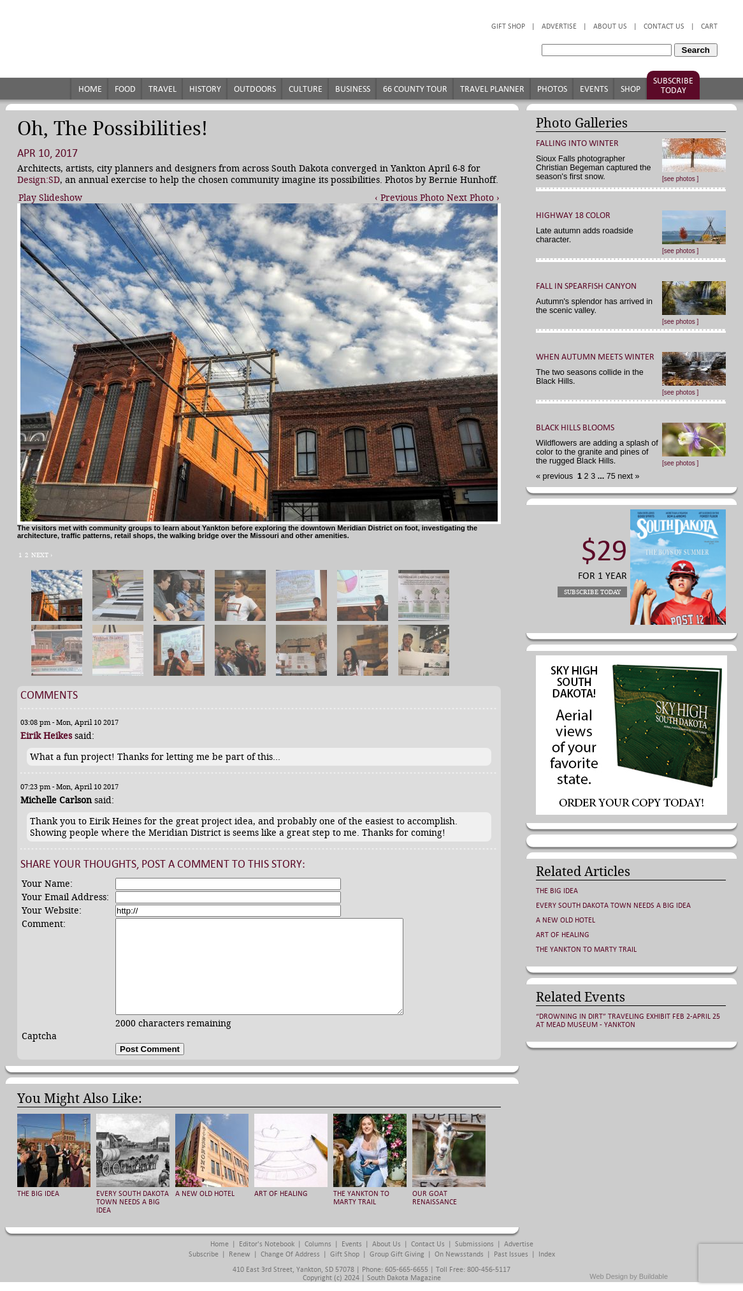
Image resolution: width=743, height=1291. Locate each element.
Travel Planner (492, 89)
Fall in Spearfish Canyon (586, 286)
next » (628, 476)
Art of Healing (281, 1194)
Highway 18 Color (573, 215)
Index (546, 1254)
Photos (552, 89)
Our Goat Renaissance (434, 1198)
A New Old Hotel (204, 1194)
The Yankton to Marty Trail (361, 1198)
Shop (630, 89)
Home (90, 89)
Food (125, 89)
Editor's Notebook (266, 1244)
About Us (610, 26)
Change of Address (290, 1254)
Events (594, 89)
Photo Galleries (582, 123)
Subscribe (204, 1254)
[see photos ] (680, 178)
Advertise (559, 26)
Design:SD (38, 180)
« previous (555, 476)
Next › (41, 555)
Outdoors (255, 89)
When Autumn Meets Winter (595, 356)
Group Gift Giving (397, 1254)
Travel (162, 89)
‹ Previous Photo (409, 197)
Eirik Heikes (46, 735)
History (205, 89)
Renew (239, 1254)
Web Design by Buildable (628, 1276)
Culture (305, 89)
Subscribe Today (673, 85)
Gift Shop (508, 26)
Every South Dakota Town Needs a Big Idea (132, 1202)
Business (352, 89)
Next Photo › (473, 197)
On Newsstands (459, 1254)
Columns (318, 1244)
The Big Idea (38, 1194)
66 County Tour (415, 89)
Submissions (474, 1244)
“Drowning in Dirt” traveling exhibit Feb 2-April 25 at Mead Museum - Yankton (628, 1020)
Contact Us (664, 26)
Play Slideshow (50, 197)
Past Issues (511, 1254)
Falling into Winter (577, 143)
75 (610, 476)
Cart (709, 26)
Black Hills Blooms (575, 427)
